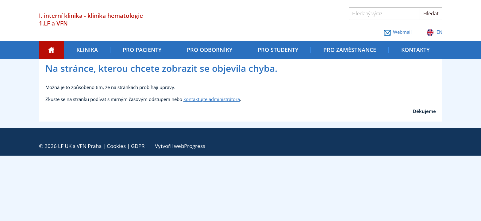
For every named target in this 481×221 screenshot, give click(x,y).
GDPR (138, 145)
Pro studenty (278, 49)
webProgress (189, 145)
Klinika (87, 49)
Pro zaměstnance (349, 49)
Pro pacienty (142, 49)
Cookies (116, 145)
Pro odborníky (210, 49)
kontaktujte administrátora (211, 99)
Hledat (431, 13)
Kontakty (415, 49)
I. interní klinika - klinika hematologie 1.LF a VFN (91, 19)
